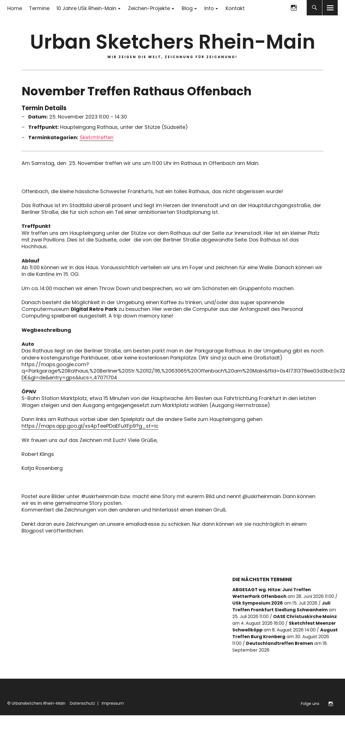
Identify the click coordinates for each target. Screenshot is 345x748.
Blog (187, 8)
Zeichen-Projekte (149, 8)
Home (14, 8)
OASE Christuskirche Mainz (305, 616)
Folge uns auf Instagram (293, 7)
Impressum (112, 703)
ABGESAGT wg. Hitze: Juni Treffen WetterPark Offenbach (271, 593)
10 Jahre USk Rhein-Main (86, 8)
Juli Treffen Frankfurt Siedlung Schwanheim (281, 606)
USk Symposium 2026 (257, 603)
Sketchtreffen (97, 137)
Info (209, 8)
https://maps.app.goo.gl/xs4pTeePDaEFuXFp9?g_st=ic (90, 426)
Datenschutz (82, 703)
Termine (39, 8)
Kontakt (235, 8)
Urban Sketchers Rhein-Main (172, 42)
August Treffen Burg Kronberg (285, 633)
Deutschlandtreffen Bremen (279, 643)
